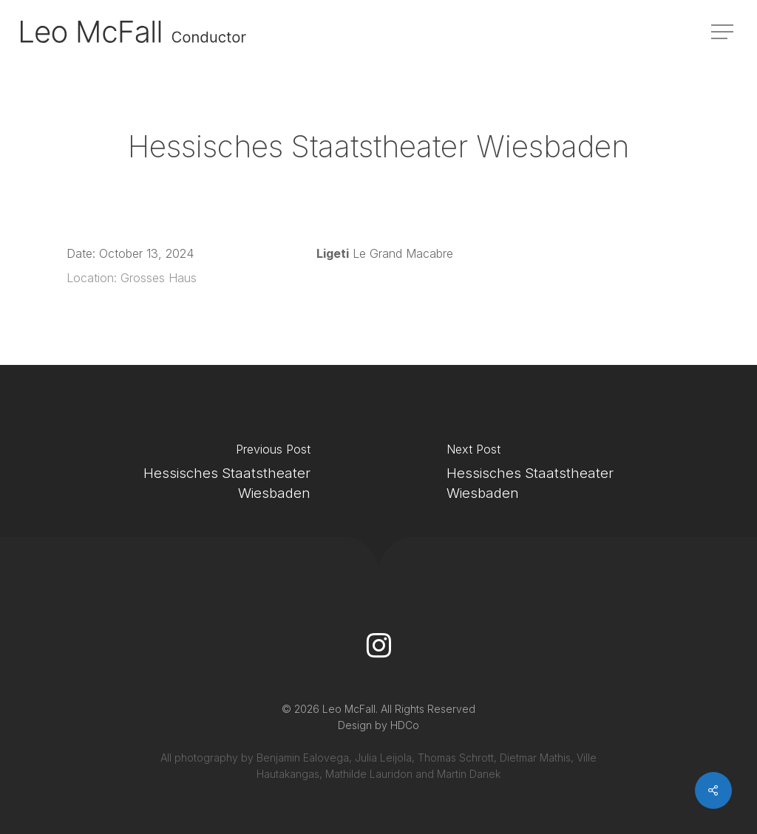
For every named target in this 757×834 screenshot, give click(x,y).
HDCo (404, 725)
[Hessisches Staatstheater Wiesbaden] (189, 476)
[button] (723, 32)
